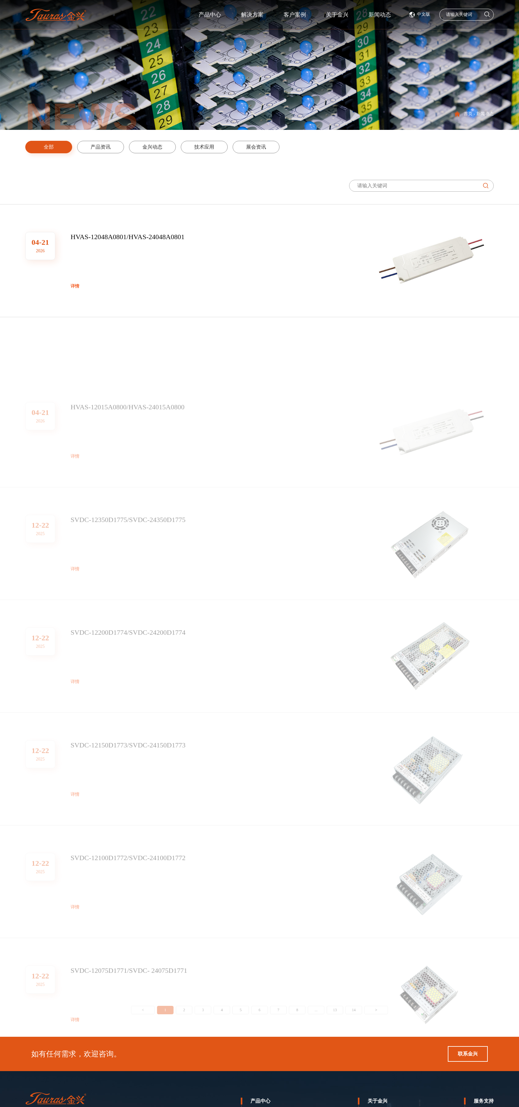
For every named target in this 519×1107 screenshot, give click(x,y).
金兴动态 (147, 147)
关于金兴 (378, 1101)
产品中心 (215, 15)
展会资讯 (251, 147)
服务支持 (484, 1101)
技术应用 (199, 147)
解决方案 (266, 15)
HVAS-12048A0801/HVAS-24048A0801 (128, 245)
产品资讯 (95, 147)
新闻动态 (413, 15)
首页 (468, 113)
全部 (43, 147)
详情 (75, 295)
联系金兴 (468, 1053)
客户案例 (314, 15)
